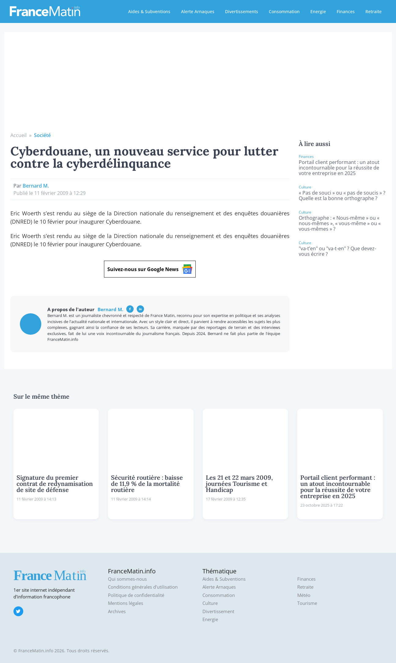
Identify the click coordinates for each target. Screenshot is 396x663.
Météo (303, 595)
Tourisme (307, 603)
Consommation (284, 11)
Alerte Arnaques (197, 11)
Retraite (373, 11)
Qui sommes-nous (127, 579)
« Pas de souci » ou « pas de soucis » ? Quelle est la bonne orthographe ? (342, 195)
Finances (346, 11)
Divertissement (218, 611)
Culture (210, 603)
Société (42, 135)
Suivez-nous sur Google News (149, 269)
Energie (318, 11)
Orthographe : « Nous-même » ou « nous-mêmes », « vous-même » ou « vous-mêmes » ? (340, 223)
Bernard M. (36, 185)
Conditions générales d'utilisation (143, 587)
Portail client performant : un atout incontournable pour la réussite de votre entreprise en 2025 (339, 168)
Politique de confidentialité (136, 595)
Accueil (18, 135)
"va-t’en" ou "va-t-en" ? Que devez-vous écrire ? (337, 251)
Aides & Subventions (149, 11)
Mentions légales (125, 603)
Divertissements (241, 11)
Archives (117, 611)
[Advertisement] (198, 86)
